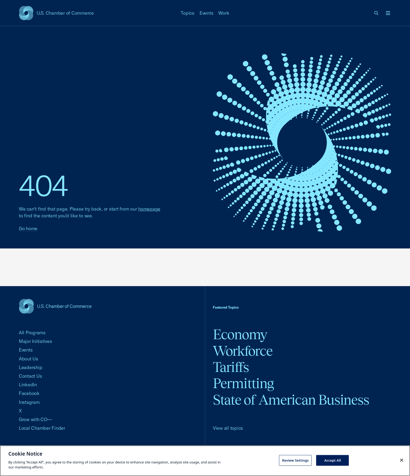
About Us (28, 359)
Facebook (29, 393)
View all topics (228, 428)
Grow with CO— (35, 419)
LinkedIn (28, 385)
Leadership (30, 367)
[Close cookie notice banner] (401, 460)
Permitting (243, 383)
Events (206, 13)
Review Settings (295, 460)
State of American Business (291, 400)
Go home (28, 228)
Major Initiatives (35, 341)
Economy (240, 334)
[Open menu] (388, 13)
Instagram (29, 402)
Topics (187, 13)
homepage (149, 209)
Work (223, 13)
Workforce (242, 351)
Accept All (332, 460)
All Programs (32, 333)
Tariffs (231, 367)
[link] (376, 13)
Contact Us (30, 376)
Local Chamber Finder (42, 428)
